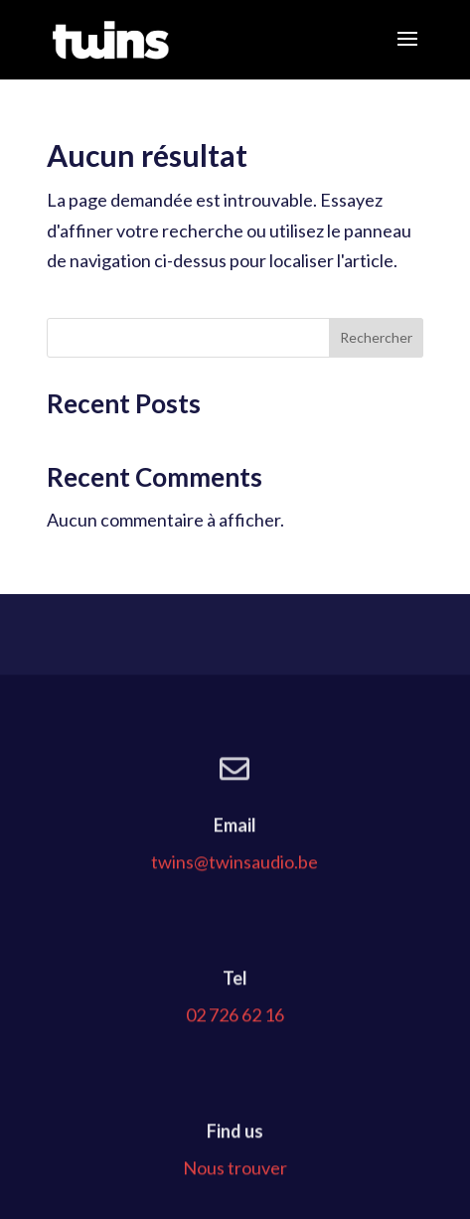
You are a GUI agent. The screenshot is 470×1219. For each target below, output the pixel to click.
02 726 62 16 (235, 1065)
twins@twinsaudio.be (234, 912)
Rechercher (376, 337)
